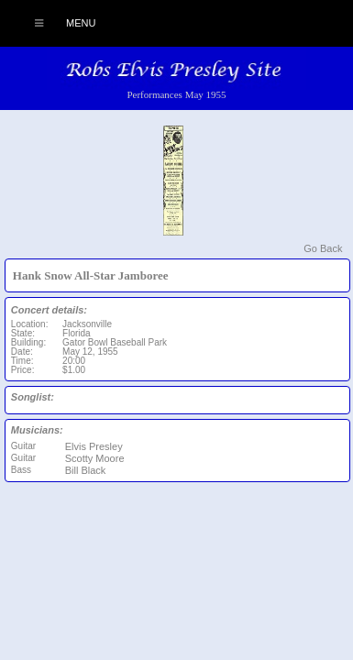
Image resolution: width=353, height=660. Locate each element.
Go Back (322, 248)
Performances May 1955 (176, 94)
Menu (55, 22)
